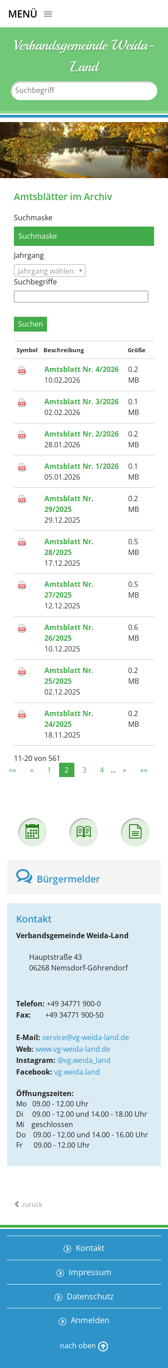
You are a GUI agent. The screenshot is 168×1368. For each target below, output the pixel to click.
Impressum (89, 1272)
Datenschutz (89, 1296)
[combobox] (50, 270)
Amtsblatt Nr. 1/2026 (81, 466)
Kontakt (88, 1247)
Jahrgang (29, 255)
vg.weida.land (77, 1072)
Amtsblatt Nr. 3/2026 (81, 401)
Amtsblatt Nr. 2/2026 (81, 434)
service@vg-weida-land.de (85, 1037)
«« (12, 770)
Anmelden (89, 1320)
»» (143, 770)
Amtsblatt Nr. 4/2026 (81, 369)
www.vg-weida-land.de (72, 1049)
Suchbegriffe (35, 282)
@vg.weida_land (84, 1060)
